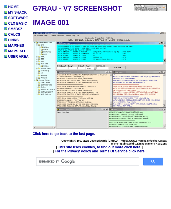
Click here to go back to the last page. (64, 134)
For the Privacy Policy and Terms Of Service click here (100, 151)
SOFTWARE (16, 18)
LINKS (11, 40)
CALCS (12, 35)
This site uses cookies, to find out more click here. (99, 147)
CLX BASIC (15, 23)
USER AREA (16, 57)
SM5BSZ (13, 29)
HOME (11, 7)
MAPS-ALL (15, 51)
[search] (87, 161)
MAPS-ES (14, 46)
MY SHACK (15, 12)
